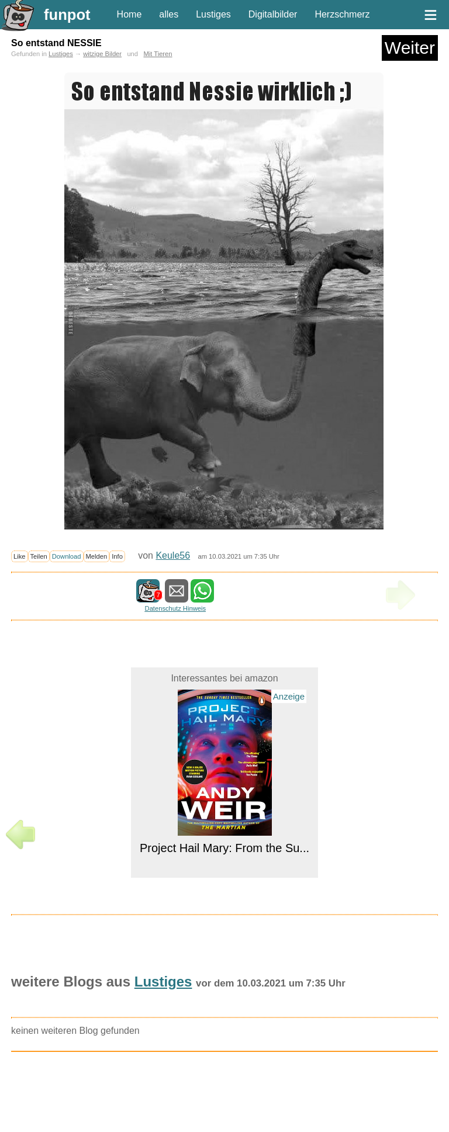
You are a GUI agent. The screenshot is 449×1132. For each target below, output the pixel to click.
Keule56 (173, 555)
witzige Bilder (102, 53)
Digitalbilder (273, 14)
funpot (67, 14)
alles (168, 14)
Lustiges (213, 14)
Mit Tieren (157, 53)
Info (117, 556)
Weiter (410, 47)
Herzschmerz (342, 14)
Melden (97, 556)
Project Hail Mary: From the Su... (224, 848)
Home (129, 14)
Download (66, 556)
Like (19, 556)
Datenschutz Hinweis (175, 608)
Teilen (38, 556)
